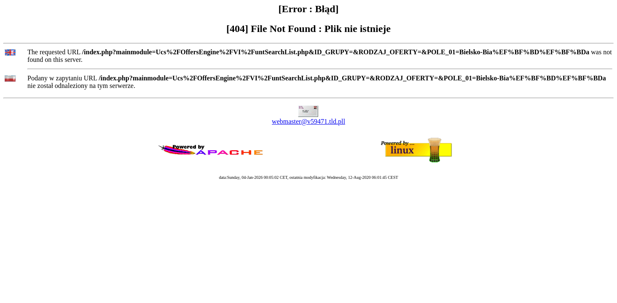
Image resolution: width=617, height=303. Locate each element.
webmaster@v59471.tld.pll (308, 121)
